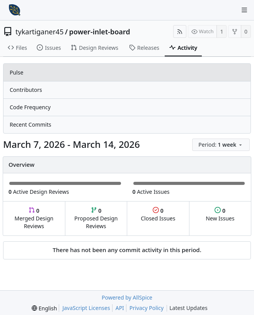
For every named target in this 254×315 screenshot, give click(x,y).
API (120, 308)
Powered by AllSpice (127, 297)
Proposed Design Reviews (96, 218)
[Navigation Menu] (244, 10)
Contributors (26, 89)
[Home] (15, 10)
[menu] (221, 145)
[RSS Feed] (179, 31)
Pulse (16, 72)
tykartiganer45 (39, 32)
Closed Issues (158, 214)
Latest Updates (194, 308)
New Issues (220, 214)
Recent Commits (30, 124)
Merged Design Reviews (33, 218)
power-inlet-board (99, 32)
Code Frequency (30, 107)
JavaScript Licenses (86, 308)
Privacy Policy (147, 308)
